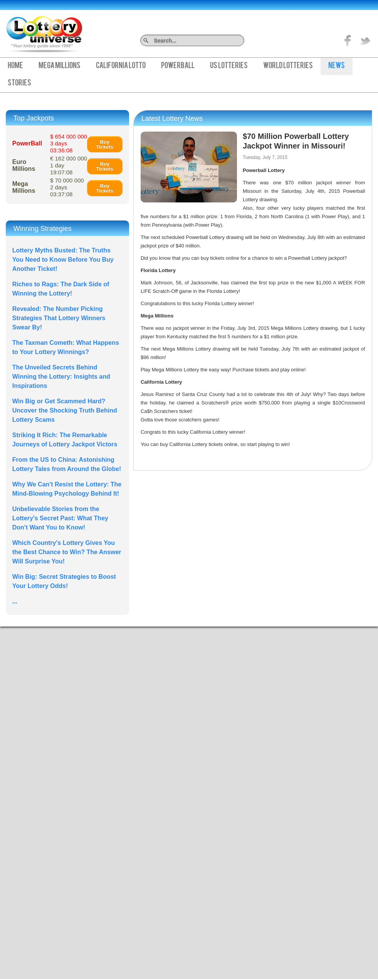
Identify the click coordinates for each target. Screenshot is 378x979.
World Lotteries (288, 66)
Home (15, 66)
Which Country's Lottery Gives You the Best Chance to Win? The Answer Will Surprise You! (66, 552)
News (336, 66)
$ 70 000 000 (67, 187)
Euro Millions (23, 165)
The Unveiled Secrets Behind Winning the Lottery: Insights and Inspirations (61, 376)
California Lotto (121, 66)
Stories (19, 83)
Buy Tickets (105, 144)
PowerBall (178, 66)
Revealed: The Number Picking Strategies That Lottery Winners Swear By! (59, 318)
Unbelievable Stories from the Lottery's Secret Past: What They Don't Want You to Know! (60, 518)
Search (241, 40)
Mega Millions (60, 66)
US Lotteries (229, 66)
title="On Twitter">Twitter (365, 40)
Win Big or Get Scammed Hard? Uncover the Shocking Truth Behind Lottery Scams (64, 410)
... (14, 601)
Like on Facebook (348, 40)
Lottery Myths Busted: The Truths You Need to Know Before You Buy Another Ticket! (63, 259)
